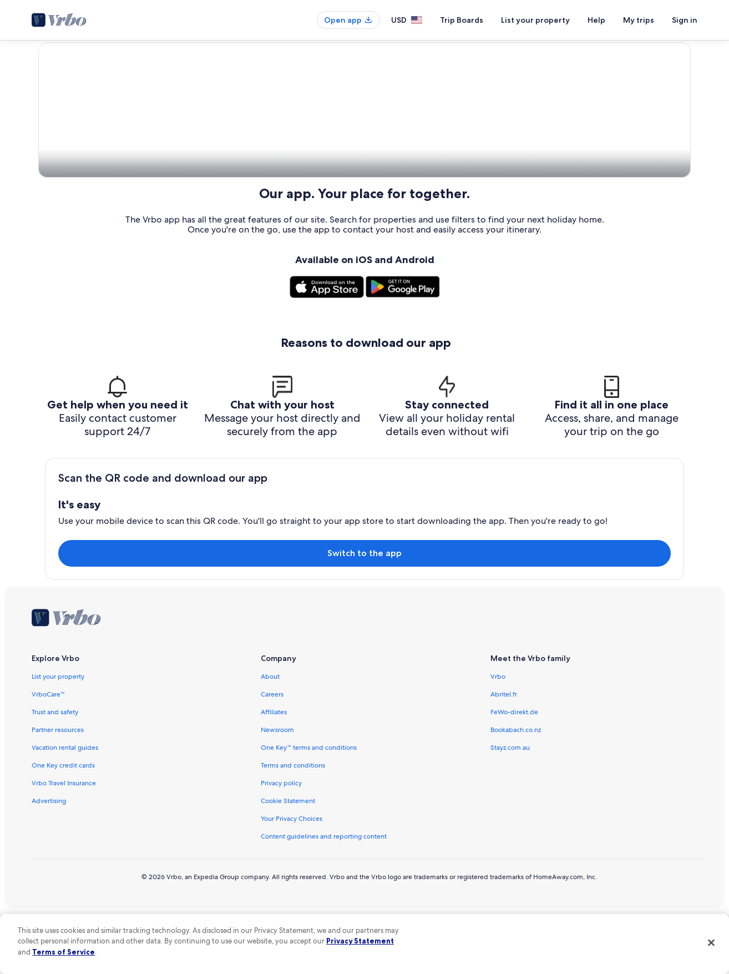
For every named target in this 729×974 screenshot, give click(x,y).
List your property (535, 20)
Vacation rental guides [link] (65, 807)
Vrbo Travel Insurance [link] (64, 842)
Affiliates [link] (274, 771)
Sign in (684, 20)
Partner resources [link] (58, 789)
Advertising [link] (49, 860)
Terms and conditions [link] (293, 824)
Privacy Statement (360, 940)
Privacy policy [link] (281, 842)
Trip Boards (461, 20)
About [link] (270, 735)
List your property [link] (58, 735)
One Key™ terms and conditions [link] (309, 807)
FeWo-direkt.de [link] (514, 771)
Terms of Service (63, 951)
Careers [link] (272, 753)
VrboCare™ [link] (48, 753)
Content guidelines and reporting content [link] (324, 895)
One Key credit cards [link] (63, 824)
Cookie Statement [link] (288, 860)
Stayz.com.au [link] (510, 807)
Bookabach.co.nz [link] (515, 789)
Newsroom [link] (277, 789)
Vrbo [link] (497, 735)
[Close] (711, 942)
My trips (638, 20)
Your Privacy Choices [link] (291, 878)
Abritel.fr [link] (503, 753)
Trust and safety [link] (55, 771)
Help (596, 20)
